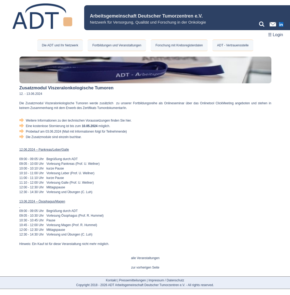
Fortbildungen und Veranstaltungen (116, 45)
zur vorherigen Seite (145, 267)
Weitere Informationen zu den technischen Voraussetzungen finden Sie (76, 120)
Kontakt (111, 280)
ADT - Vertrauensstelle (233, 45)
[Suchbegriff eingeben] (263, 24)
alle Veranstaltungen (145, 258)
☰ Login (275, 34)
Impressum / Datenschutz (166, 280)
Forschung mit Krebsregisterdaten (179, 45)
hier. (129, 120)
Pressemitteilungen (132, 280)
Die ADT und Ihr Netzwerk (60, 45)
